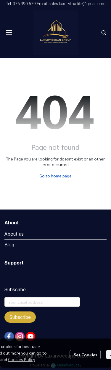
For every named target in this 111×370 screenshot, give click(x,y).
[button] (104, 33)
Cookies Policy (21, 359)
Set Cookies (85, 354)
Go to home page (55, 175)
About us (14, 234)
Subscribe (20, 317)
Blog (9, 245)
